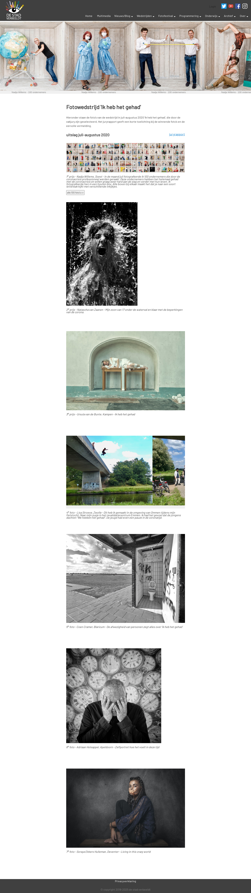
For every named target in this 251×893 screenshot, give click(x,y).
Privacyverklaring (125, 881)
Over (243, 15)
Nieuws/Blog (122, 15)
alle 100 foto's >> (75, 192)
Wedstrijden (144, 15)
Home (88, 15)
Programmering (189, 15)
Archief (228, 15)
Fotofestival (165, 15)
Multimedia (104, 15)
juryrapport (177, 134)
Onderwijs (211, 15)
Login (212, 6)
